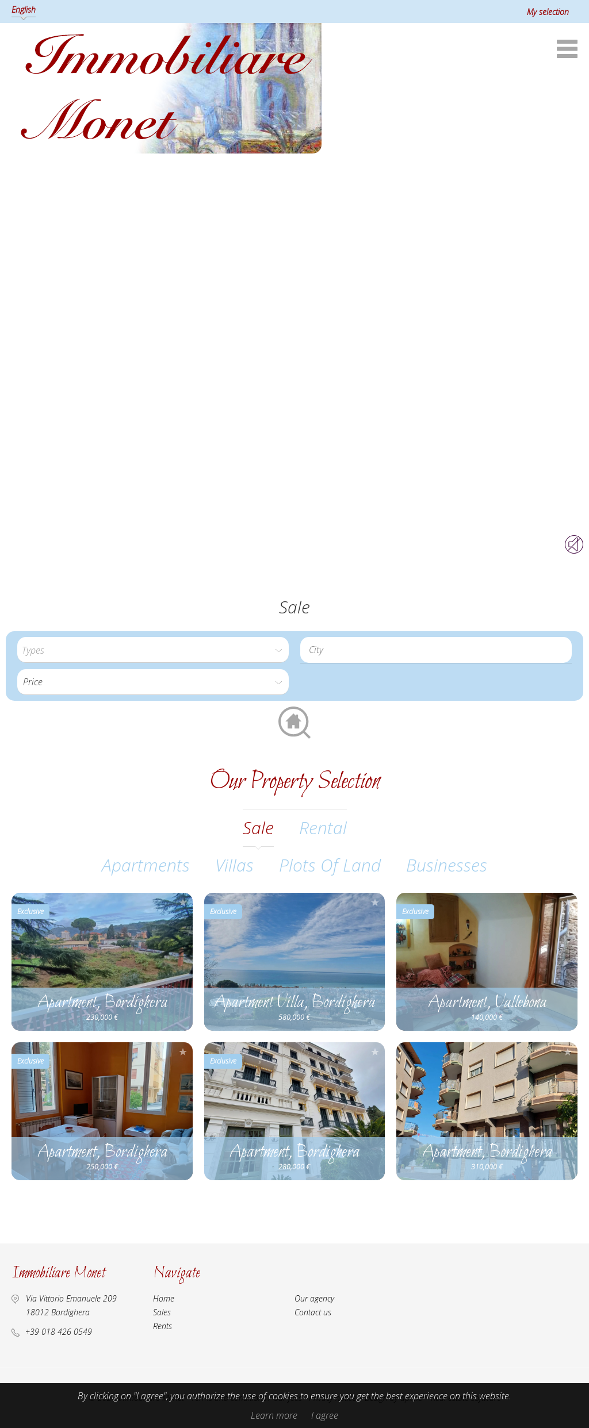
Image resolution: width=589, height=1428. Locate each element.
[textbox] (439, 650)
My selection (548, 11)
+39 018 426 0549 (58, 1331)
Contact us (312, 1312)
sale (258, 827)
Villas (234, 865)
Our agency (314, 1298)
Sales (162, 1312)
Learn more (274, 1415)
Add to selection (183, 902)
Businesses (446, 865)
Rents (162, 1325)
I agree (324, 1415)
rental (323, 827)
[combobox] (436, 650)
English (24, 9)
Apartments (146, 865)
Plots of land (330, 865)
